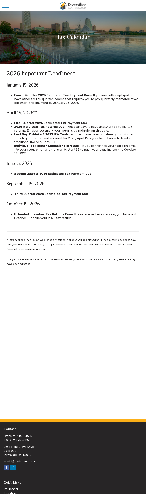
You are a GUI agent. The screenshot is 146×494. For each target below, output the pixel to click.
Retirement (11, 489)
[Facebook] (6, 467)
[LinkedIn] (13, 467)
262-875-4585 (22, 436)
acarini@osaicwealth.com (20, 461)
